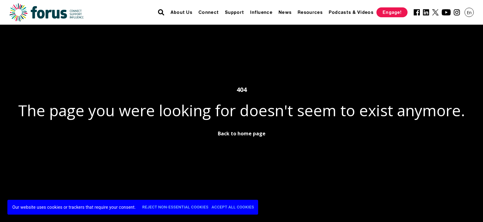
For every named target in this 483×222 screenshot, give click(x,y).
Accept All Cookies (233, 207)
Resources (310, 12)
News (284, 12)
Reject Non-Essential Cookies (175, 207)
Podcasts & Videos (351, 12)
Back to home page (242, 133)
